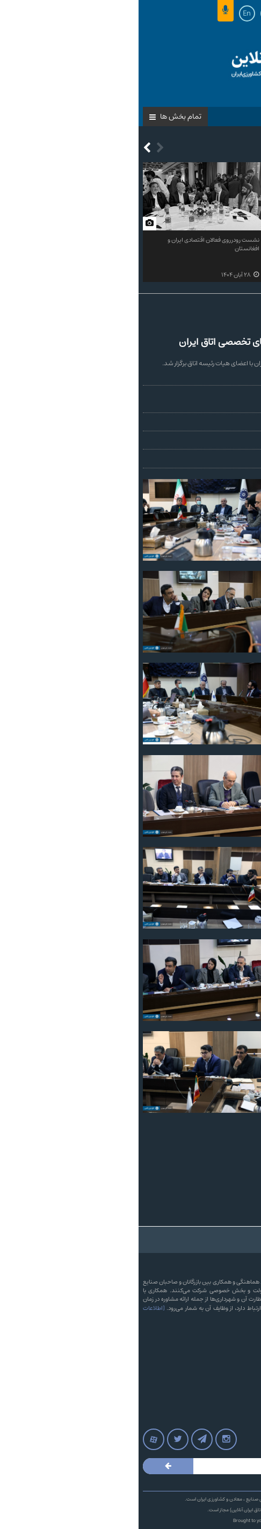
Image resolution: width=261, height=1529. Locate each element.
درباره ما (241, 1337)
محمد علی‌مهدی (235, 394)
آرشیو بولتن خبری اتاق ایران (217, 1369)
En (108, 13)
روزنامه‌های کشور (231, 1380)
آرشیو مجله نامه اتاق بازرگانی (217, 1412)
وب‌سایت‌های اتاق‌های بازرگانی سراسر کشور (201, 1391)
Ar (130, 13)
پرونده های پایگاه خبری (223, 1401)
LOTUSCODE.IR (150, 1521)
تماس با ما (238, 1348)
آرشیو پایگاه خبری (229, 1358)
